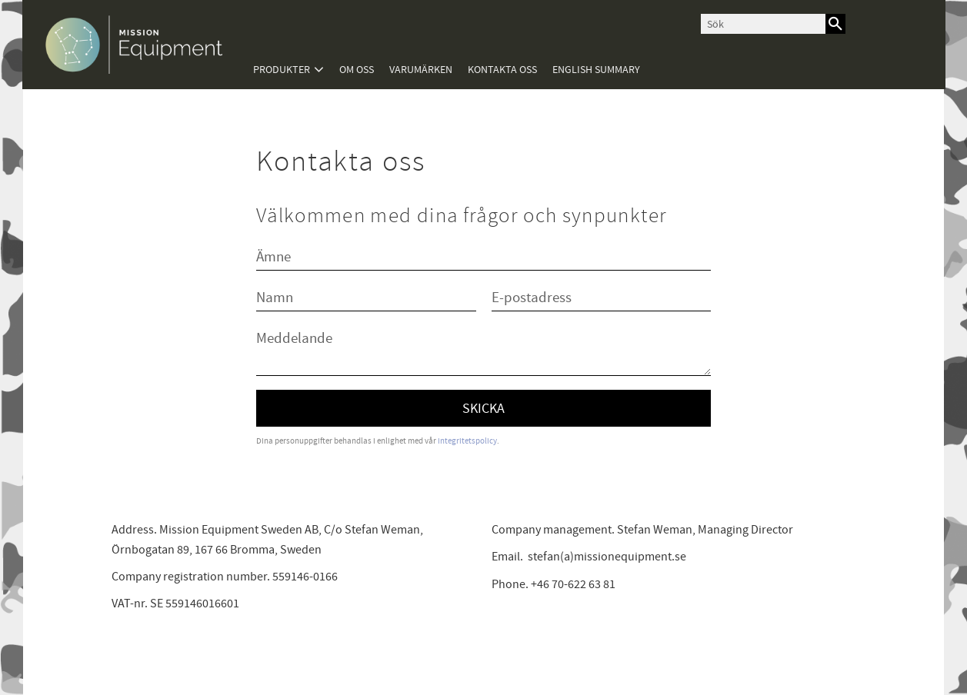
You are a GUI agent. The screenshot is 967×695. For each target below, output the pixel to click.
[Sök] (835, 24)
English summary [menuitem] (596, 69)
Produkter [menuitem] (281, 69)
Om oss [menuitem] (356, 69)
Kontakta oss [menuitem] (502, 69)
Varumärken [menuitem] (420, 69)
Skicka (483, 408)
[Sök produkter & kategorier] (763, 24)
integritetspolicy (467, 441)
